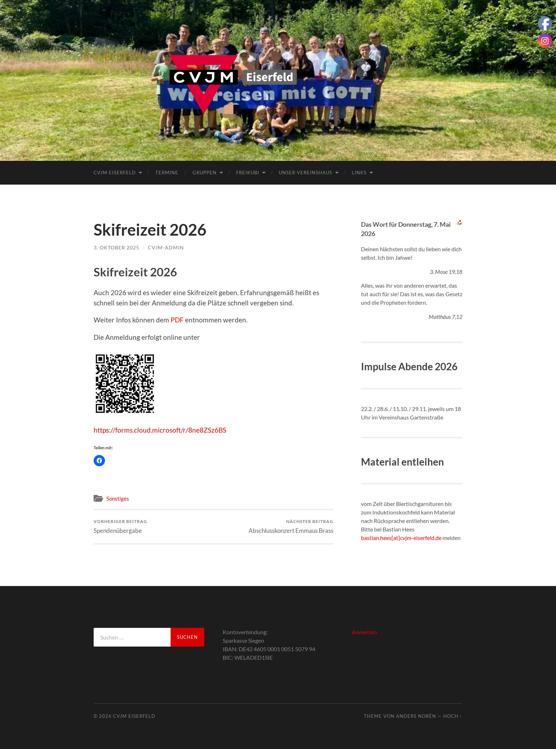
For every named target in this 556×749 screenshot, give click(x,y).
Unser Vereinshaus (305, 172)
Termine (166, 172)
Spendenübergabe (120, 526)
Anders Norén (416, 716)
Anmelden (364, 632)
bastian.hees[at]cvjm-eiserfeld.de (401, 537)
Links (359, 172)
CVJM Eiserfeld (115, 172)
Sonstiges (117, 498)
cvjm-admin (166, 247)
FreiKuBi (247, 172)
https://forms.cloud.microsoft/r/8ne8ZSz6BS (160, 430)
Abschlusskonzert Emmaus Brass (291, 526)
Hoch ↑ (452, 716)
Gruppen (205, 172)
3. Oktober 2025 (116, 247)
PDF (177, 320)
